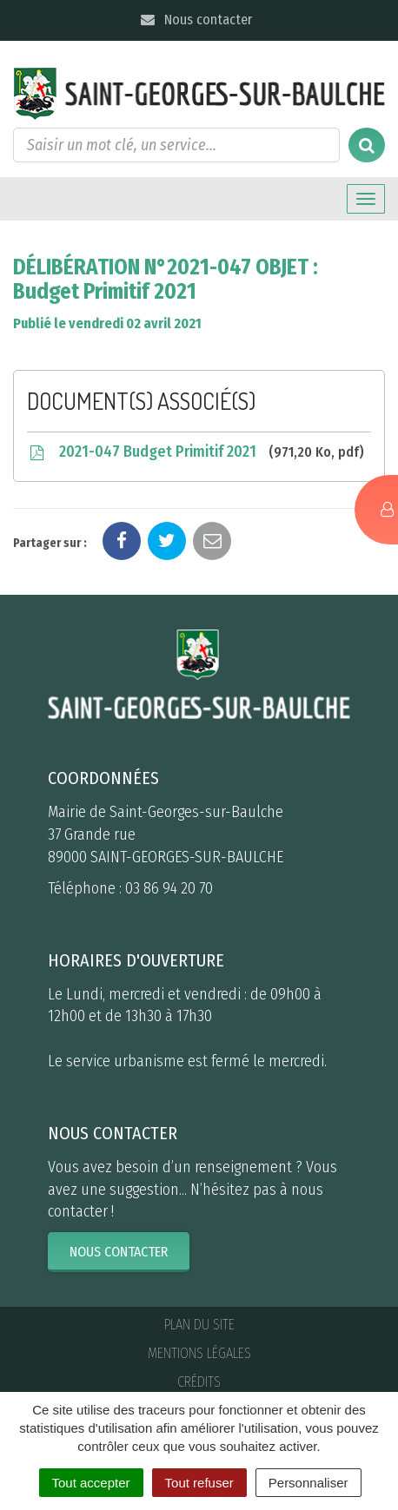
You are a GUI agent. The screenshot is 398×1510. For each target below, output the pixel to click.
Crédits (199, 1382)
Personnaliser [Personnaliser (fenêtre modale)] (308, 1482)
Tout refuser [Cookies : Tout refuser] (199, 1482)
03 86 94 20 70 (169, 888)
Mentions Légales (199, 1353)
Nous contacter (195, 19)
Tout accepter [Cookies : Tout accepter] (91, 1482)
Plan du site (199, 1324)
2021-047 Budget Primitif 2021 (195, 452)
